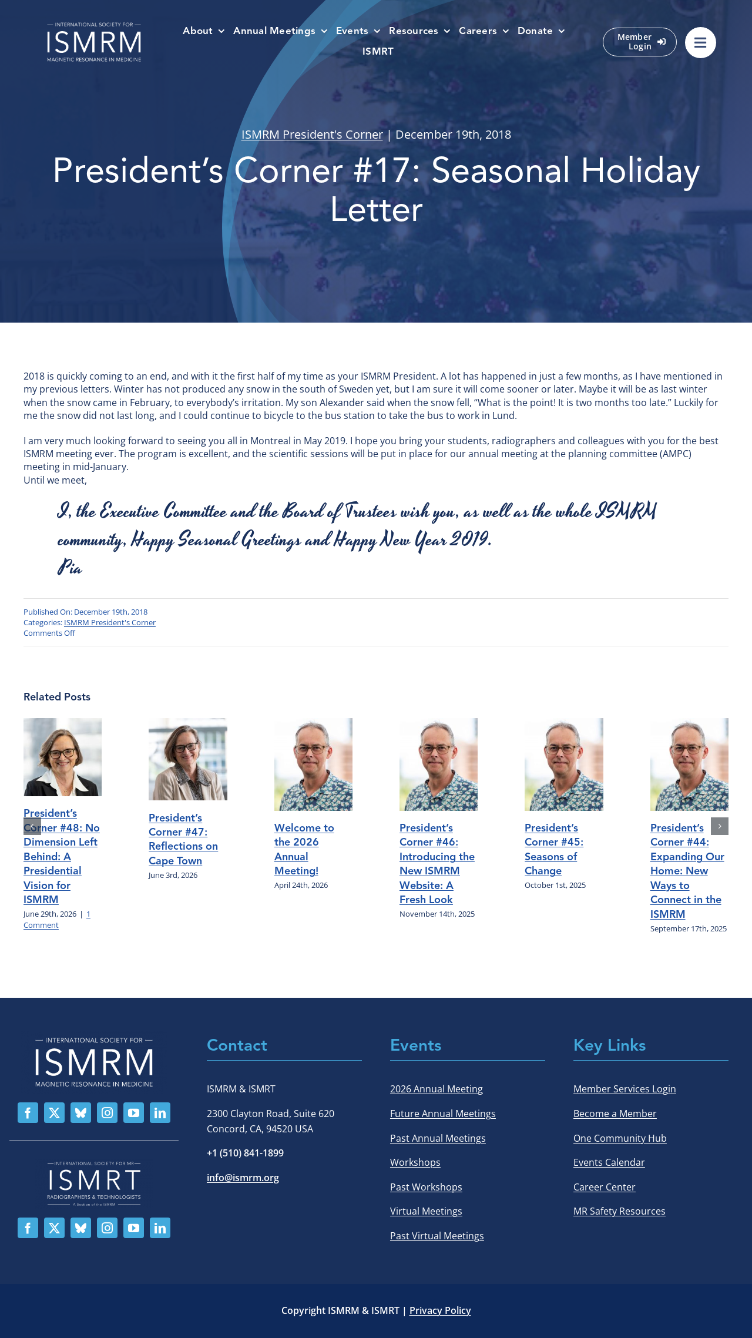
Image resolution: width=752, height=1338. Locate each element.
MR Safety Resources (619, 1211)
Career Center (604, 1187)
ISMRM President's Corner (312, 134)
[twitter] (54, 1112)
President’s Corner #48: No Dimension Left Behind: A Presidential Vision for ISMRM (62, 856)
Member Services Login (624, 1088)
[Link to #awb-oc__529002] (700, 42)
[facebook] (28, 1112)
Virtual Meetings (426, 1211)
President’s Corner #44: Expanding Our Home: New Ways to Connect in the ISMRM (687, 871)
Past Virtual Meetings (437, 1235)
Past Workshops (426, 1187)
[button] (32, 826)
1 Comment (57, 919)
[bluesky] (80, 1112)
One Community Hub (620, 1138)
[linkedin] (160, 1112)
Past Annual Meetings (438, 1138)
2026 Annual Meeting (436, 1088)
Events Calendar (609, 1162)
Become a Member (615, 1113)
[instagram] (107, 1112)
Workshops (415, 1162)
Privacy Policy (440, 1310)
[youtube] (133, 1112)
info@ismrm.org (243, 1177)
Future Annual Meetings (443, 1113)
